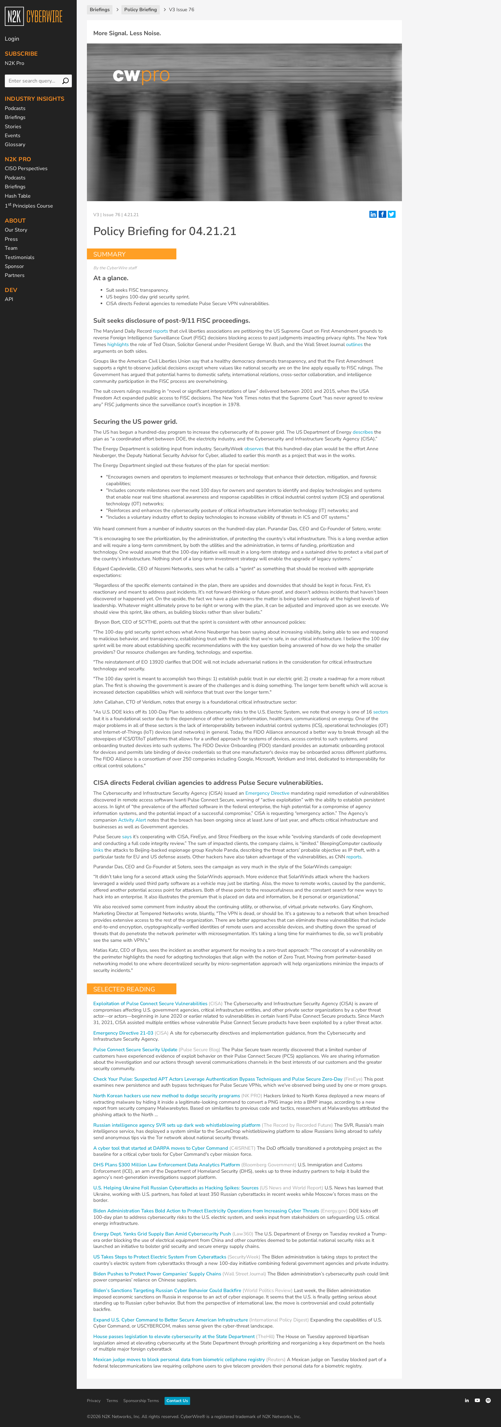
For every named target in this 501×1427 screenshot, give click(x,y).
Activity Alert (132, 820)
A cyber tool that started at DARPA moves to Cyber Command (160, 1148)
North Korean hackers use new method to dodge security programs (166, 1095)
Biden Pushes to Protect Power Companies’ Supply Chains (157, 1274)
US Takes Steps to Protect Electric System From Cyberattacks (159, 1257)
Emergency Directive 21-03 (123, 1033)
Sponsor (14, 266)
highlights (118, 344)
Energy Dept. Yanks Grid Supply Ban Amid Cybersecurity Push (162, 1234)
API (9, 299)
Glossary (15, 144)
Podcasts (15, 108)
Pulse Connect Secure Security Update (135, 1049)
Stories (13, 126)
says (127, 836)
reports (160, 331)
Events (12, 135)
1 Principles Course (29, 205)
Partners (15, 275)
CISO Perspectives (26, 168)
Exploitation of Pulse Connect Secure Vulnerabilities (150, 1003)
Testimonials (20, 257)
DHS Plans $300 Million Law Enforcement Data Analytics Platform (166, 1165)
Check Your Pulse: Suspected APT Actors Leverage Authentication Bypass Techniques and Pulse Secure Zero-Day (218, 1079)
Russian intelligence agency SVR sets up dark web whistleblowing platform (176, 1125)
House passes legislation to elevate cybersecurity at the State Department (174, 1336)
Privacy (94, 1401)
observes (254, 448)
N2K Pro (14, 63)
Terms (112, 1401)
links (98, 850)
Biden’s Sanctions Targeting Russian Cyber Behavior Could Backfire (167, 1290)
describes (363, 432)
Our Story (16, 229)
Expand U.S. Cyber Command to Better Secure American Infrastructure (170, 1320)
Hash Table (18, 196)
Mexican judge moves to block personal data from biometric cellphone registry (179, 1359)
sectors (380, 712)
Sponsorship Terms (141, 1401)
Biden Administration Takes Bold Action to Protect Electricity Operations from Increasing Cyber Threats (206, 1211)
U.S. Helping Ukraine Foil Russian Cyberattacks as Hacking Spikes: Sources (175, 1188)
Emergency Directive (267, 793)
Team (11, 248)
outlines (354, 344)
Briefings (15, 117)
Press (11, 239)
